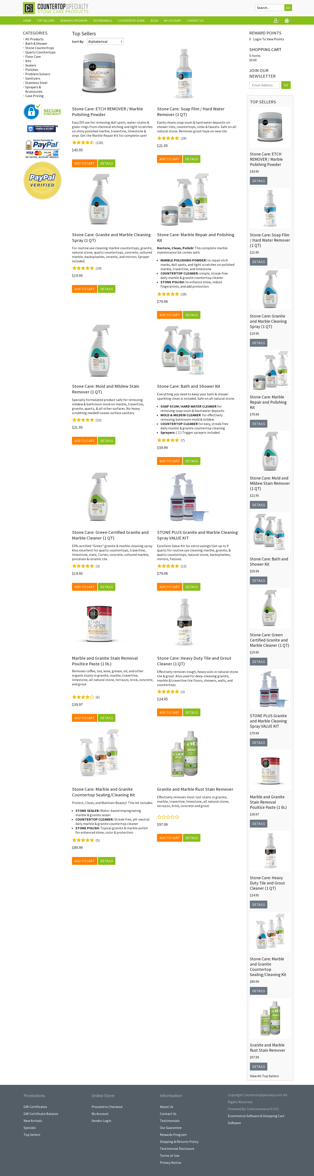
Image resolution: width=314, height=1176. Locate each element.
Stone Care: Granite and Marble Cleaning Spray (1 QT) (268, 321)
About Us (166, 1106)
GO (286, 85)
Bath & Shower (36, 43)
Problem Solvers (37, 74)
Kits (28, 61)
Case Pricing (34, 96)
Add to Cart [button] (84, 163)
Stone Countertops (39, 48)
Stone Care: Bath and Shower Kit (188, 386)
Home (27, 20)
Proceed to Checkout (107, 1106)
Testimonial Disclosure (177, 1148)
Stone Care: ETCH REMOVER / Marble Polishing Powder (266, 159)
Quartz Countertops (40, 52)
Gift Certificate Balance (41, 1113)
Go (288, 7)
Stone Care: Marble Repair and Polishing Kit (268, 402)
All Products (34, 39)
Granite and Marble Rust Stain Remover (195, 789)
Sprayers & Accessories (34, 89)
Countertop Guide (131, 20)
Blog (154, 20)
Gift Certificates (35, 1106)
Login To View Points (268, 39)
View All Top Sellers (264, 1076)
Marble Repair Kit (105, 135)
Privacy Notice (170, 1162)
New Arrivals (33, 1120)
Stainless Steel (36, 82)
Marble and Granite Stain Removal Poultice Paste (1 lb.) (105, 661)
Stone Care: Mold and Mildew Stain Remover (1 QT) (270, 483)
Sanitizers (32, 78)
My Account (172, 20)
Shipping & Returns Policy (179, 1141)
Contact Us (195, 20)
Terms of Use (169, 1155)
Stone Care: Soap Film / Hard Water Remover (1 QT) (270, 240)
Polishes (31, 69)
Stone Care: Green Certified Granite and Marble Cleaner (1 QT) (110, 535)
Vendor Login (101, 1120)
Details (258, 181)
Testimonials (102, 20)
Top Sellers (46, 20)
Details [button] (106, 163)
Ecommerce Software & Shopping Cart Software (256, 1119)
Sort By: (78, 41)
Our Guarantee (171, 1127)
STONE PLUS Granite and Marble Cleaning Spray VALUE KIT (268, 721)
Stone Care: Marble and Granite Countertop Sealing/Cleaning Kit (103, 792)
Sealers (30, 65)
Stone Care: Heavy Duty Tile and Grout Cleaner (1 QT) (267, 883)
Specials (30, 1127)
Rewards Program (73, 20)
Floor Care (33, 56)
